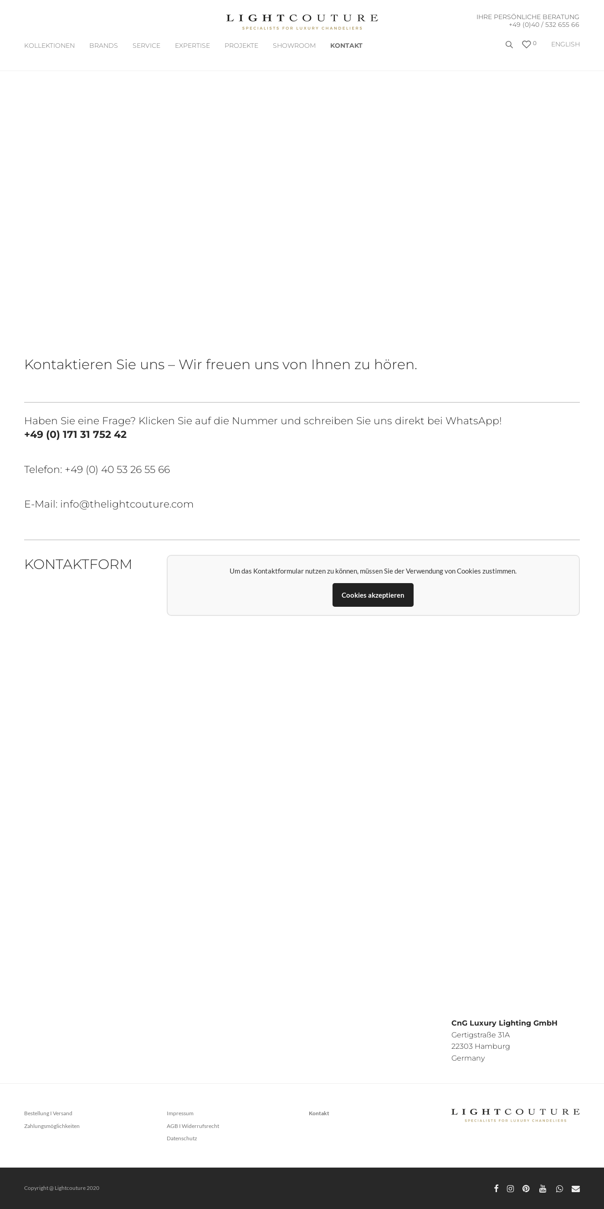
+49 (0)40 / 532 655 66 (544, 24)
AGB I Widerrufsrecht (193, 1126)
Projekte (241, 45)
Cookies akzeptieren (373, 595)
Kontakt (346, 45)
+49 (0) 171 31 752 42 (75, 434)
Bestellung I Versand (48, 1113)
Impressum (180, 1113)
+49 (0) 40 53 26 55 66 (117, 469)
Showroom (294, 45)
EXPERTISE (192, 45)
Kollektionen (49, 45)
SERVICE (146, 45)
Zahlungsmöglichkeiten (52, 1126)
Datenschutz (182, 1138)
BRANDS (103, 45)
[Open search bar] (510, 48)
